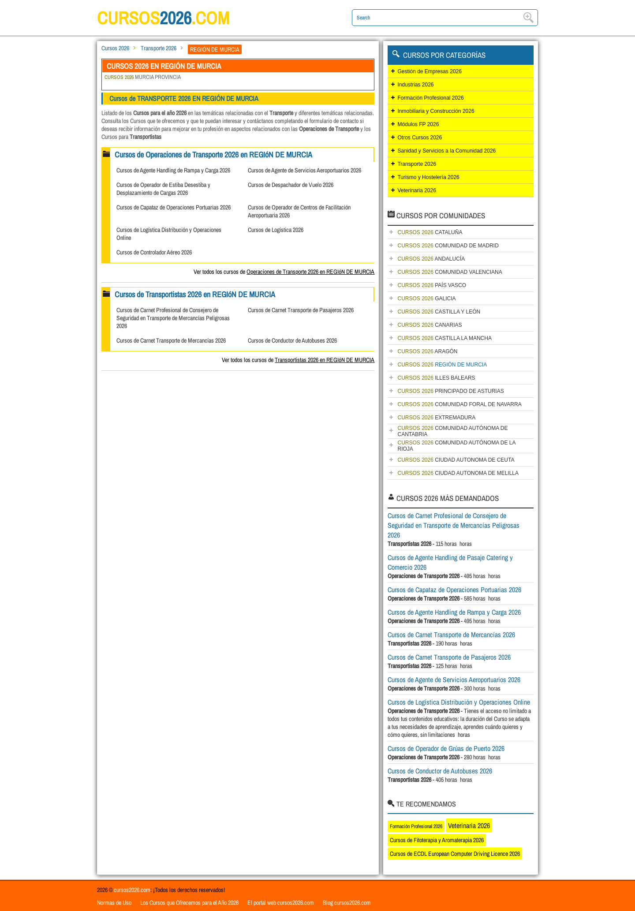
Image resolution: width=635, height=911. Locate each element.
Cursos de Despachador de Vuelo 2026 (290, 185)
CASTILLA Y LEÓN (438, 312)
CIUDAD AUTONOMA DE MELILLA (458, 473)
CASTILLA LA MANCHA (444, 338)
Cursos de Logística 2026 (275, 230)
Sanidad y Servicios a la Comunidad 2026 (446, 151)
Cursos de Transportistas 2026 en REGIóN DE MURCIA (195, 294)
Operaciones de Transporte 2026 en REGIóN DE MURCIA (310, 272)
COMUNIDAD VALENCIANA (449, 272)
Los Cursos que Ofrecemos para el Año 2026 (189, 903)
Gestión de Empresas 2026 (429, 71)
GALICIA (426, 298)
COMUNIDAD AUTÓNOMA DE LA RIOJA (456, 446)
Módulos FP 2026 (418, 124)
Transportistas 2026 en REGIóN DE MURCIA (324, 360)
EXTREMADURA (436, 417)
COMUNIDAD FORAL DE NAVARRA (459, 404)
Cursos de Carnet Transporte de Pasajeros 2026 (301, 310)
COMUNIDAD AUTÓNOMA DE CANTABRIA (452, 431)
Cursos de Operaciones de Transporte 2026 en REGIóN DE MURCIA (213, 154)
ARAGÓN (427, 351)
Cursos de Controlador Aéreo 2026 (154, 252)
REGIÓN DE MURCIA (442, 365)
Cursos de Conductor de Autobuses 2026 (292, 340)
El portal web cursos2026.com (280, 903)
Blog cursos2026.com (347, 903)
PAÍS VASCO (431, 285)
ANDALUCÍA (431, 259)
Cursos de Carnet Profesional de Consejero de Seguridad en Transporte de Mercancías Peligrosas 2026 (173, 318)
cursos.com (163, 18)
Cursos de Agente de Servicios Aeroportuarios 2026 (304, 170)
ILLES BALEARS (436, 378)
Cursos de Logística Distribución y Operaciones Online (459, 702)
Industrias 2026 (415, 85)
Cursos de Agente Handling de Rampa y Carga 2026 (173, 170)
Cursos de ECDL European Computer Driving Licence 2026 (455, 854)
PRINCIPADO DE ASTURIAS (450, 391)
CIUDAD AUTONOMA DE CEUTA (455, 460)
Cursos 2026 (115, 48)
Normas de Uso (114, 903)
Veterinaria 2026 (416, 190)
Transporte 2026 (158, 48)
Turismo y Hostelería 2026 (428, 177)
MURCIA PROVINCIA (143, 77)
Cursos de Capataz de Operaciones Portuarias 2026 (173, 207)
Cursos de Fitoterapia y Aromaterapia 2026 (437, 840)
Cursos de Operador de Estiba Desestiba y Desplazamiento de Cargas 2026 (163, 189)
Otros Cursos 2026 (419, 137)
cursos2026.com (132, 890)
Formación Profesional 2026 (430, 98)
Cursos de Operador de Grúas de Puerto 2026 (446, 748)
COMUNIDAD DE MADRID (447, 246)
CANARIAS (429, 325)
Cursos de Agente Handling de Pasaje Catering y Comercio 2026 (450, 562)
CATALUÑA (429, 232)
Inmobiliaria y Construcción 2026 (435, 111)
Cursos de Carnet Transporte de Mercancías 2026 (171, 340)
